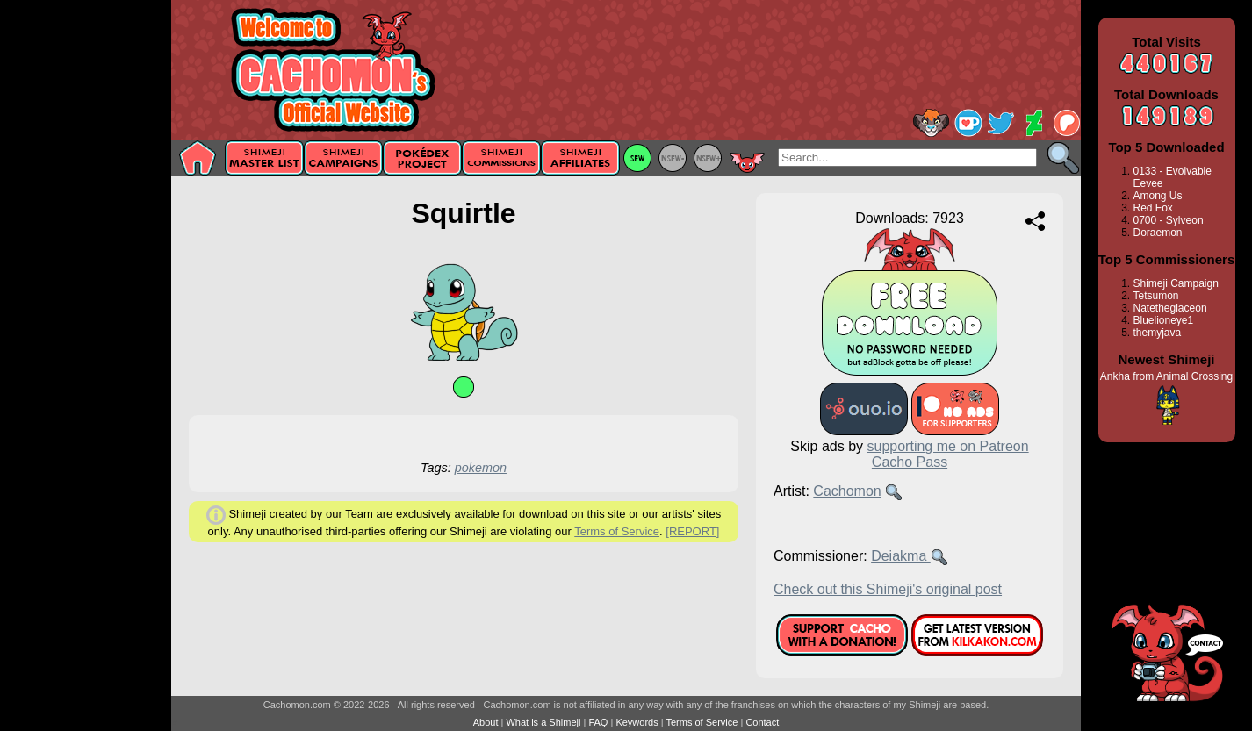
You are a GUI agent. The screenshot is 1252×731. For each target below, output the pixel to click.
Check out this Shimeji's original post (888, 589)
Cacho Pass (909, 462)
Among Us (1158, 196)
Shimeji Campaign (1176, 283)
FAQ (598, 722)
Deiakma (901, 555)
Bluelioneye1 (1163, 320)
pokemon (481, 468)
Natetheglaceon (1170, 308)
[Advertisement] (85, 278)
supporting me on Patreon (948, 446)
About (486, 722)
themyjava (1157, 332)
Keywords (636, 722)
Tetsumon (1156, 296)
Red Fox (1153, 208)
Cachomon (847, 491)
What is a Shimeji (543, 722)
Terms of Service (616, 531)
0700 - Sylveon (1168, 220)
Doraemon (1158, 232)
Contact (762, 722)
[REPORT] (692, 531)
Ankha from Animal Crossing (1166, 376)
